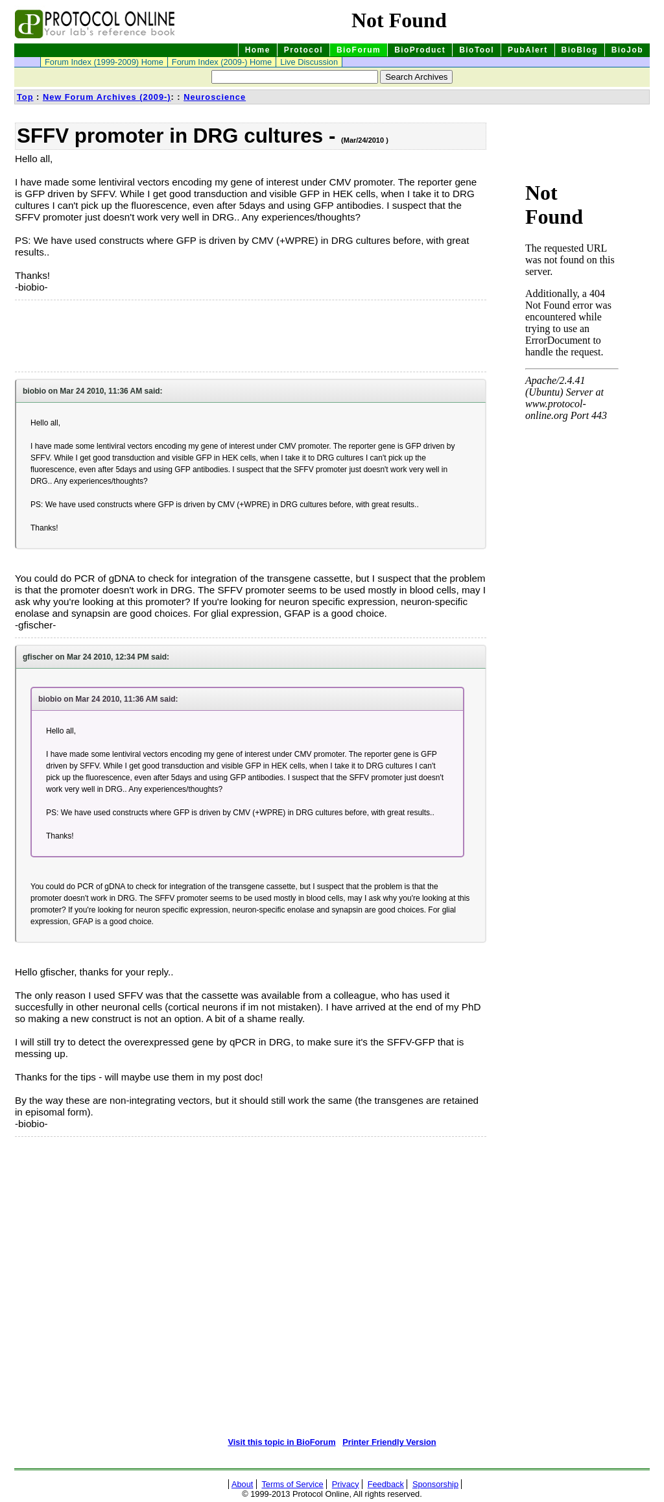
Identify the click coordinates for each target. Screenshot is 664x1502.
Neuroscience (215, 97)
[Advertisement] (80, 336)
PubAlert (528, 49)
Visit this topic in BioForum (281, 1442)
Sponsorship (435, 1484)
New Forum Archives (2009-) (107, 97)
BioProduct (419, 49)
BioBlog (580, 49)
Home (257, 49)
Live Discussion (309, 62)
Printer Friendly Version (389, 1442)
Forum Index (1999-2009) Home (104, 62)
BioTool (476, 49)
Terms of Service (292, 1484)
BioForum (359, 49)
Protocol (303, 49)
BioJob (627, 49)
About (242, 1484)
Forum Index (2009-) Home (222, 62)
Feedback (386, 1484)
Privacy (345, 1484)
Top (25, 97)
